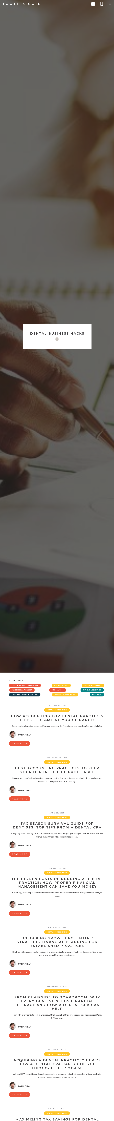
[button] (110, 4)
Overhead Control (92, 685)
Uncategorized (61, 685)
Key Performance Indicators (25, 694)
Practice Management (22, 690)
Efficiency (96, 694)
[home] (21, 4)
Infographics (58, 690)
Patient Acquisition (92, 690)
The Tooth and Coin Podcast (25, 685)
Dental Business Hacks (65, 694)
